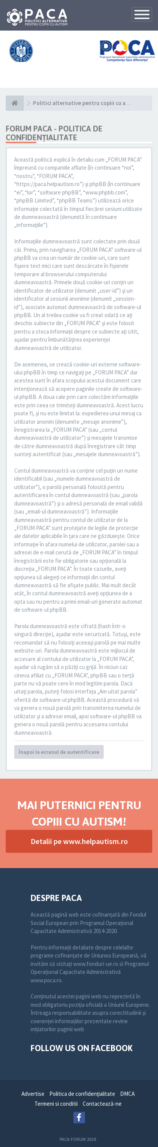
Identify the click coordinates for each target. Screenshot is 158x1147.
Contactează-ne (102, 1103)
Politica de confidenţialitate (82, 1093)
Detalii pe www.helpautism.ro (79, 841)
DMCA (127, 1093)
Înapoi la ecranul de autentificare (59, 751)
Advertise (32, 1093)
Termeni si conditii (56, 1103)
